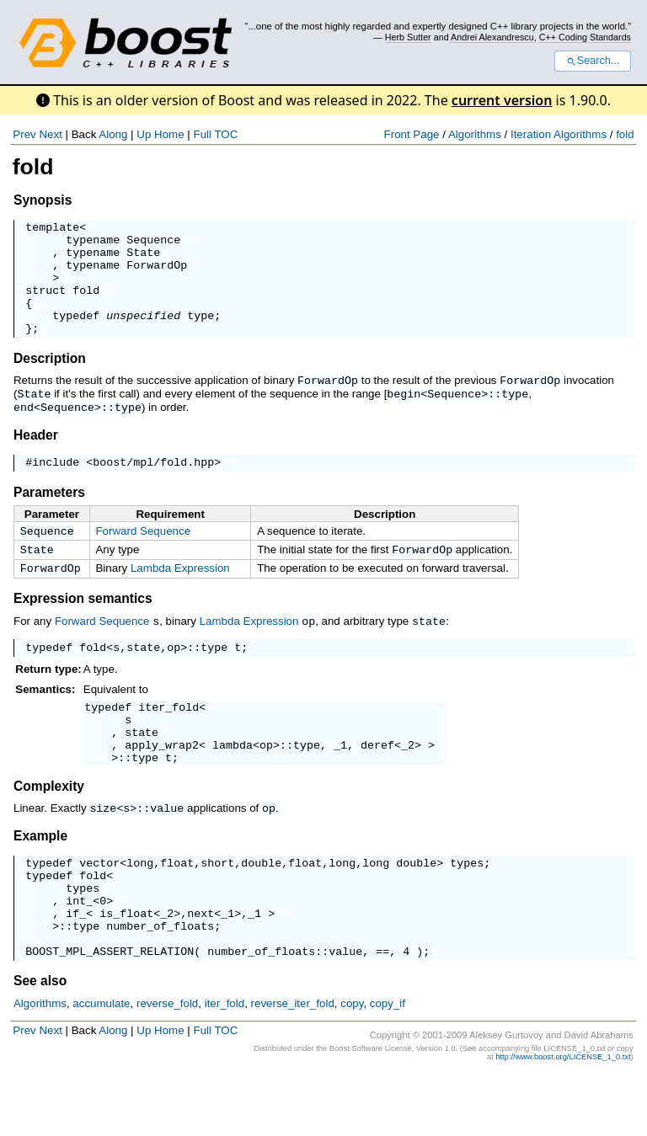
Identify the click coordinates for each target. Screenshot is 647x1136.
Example (40, 877)
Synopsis (42, 200)
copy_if (387, 1065)
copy (351, 1065)
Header (35, 455)
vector (99, 906)
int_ (79, 951)
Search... (592, 61)
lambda (232, 784)
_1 (340, 784)
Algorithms (474, 134)
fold (625, 134)
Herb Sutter (408, 37)
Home (169, 134)
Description (49, 381)
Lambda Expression (180, 594)
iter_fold (168, 738)
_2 (407, 784)
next (200, 966)
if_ (76, 966)
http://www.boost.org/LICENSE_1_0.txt (562, 1118)
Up (143, 134)
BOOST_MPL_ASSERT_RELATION (109, 1012)
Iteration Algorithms (559, 134)
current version (502, 100)
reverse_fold (167, 1065)
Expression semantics (82, 626)
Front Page (412, 134)
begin (403, 415)
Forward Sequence (142, 553)
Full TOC (215, 134)
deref (377, 784)
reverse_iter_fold (292, 1065)
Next (50, 134)
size (102, 849)
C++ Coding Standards (585, 37)
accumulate (101, 1065)
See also (40, 1042)
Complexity (48, 828)
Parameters (49, 515)
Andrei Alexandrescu (492, 37)
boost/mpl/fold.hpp (153, 484)
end (23, 427)
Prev (24, 134)
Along (113, 134)
